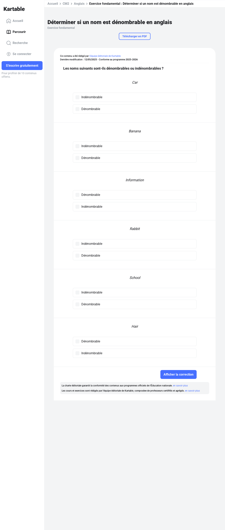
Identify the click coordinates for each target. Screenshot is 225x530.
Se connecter (18, 54)
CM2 (66, 4)
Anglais (79, 4)
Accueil (14, 21)
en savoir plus (180, 385)
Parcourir (16, 32)
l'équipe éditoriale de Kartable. (105, 56)
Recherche (17, 43)
